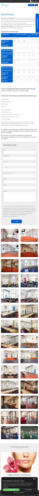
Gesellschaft (6, 155)
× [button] (35, 478)
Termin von (5, 161)
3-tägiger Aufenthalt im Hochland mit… (19, 475)
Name (4, 149)
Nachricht (5, 191)
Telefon (5, 185)
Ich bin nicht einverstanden (19, 206)
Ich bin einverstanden (8, 206)
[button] (19, 492)
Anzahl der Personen (8, 173)
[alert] (19, 486)
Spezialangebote (37, 23)
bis (6, 167)
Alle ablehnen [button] (28, 489)
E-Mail (4, 179)
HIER (34, 89)
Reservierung (31, 5)
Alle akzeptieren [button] (11, 489)
